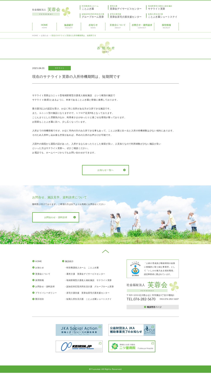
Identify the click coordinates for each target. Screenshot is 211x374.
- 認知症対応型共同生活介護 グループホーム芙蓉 (89, 286)
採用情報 (39, 280)
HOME (38, 261)
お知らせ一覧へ (105, 170)
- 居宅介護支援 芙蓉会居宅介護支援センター (87, 293)
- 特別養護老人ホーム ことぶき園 (82, 267)
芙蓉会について (42, 274)
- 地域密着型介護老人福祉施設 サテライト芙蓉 (88, 280)
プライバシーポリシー (46, 293)
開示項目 (39, 299)
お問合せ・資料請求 (45, 286)
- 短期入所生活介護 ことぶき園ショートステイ (88, 299)
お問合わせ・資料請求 (55, 217)
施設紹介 (69, 261)
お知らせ (39, 267)
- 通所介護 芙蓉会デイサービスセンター (85, 274)
